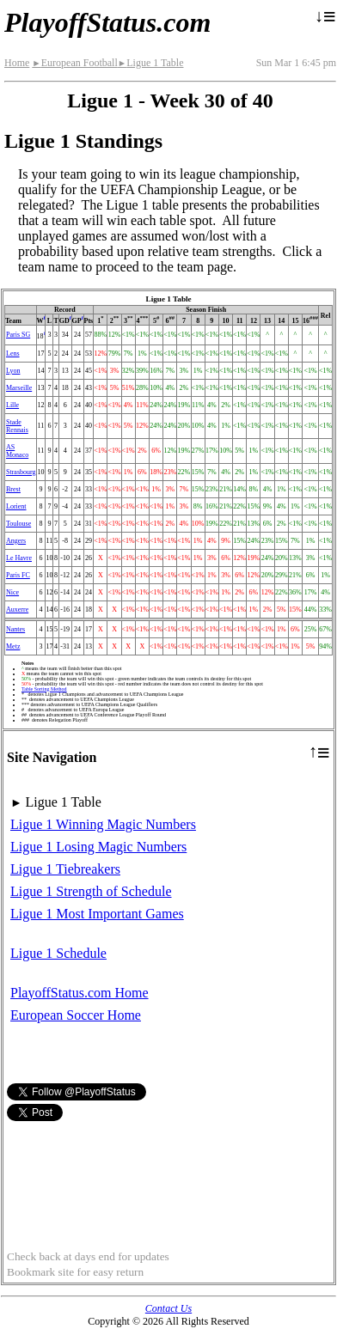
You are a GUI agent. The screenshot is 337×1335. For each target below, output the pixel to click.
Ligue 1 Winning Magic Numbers (103, 824)
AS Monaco (17, 451)
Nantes (15, 629)
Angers (16, 541)
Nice (12, 592)
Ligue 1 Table (151, 63)
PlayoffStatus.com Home (79, 992)
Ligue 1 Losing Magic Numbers (98, 846)
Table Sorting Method (44, 689)
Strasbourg (21, 472)
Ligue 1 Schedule (58, 953)
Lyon (13, 371)
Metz (13, 646)
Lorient (16, 506)
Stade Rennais (17, 426)
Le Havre (19, 558)
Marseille (19, 388)
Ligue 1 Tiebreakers (65, 869)
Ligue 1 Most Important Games (97, 913)
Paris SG (18, 334)
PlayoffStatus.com (107, 22)
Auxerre (17, 609)
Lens (13, 353)
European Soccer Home (75, 1015)
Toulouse (18, 523)
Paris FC (18, 575)
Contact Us (168, 1308)
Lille (12, 405)
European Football (74, 63)
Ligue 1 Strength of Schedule (91, 891)
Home (16, 63)
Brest (13, 489)
